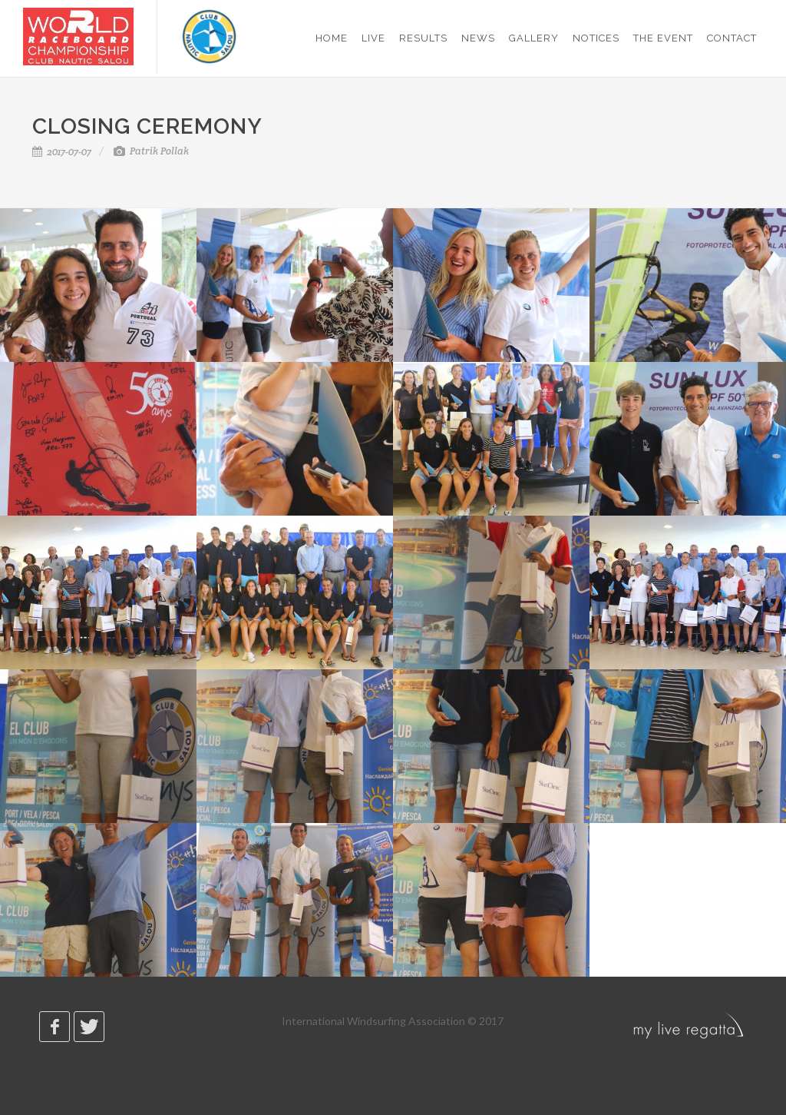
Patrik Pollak (151, 151)
